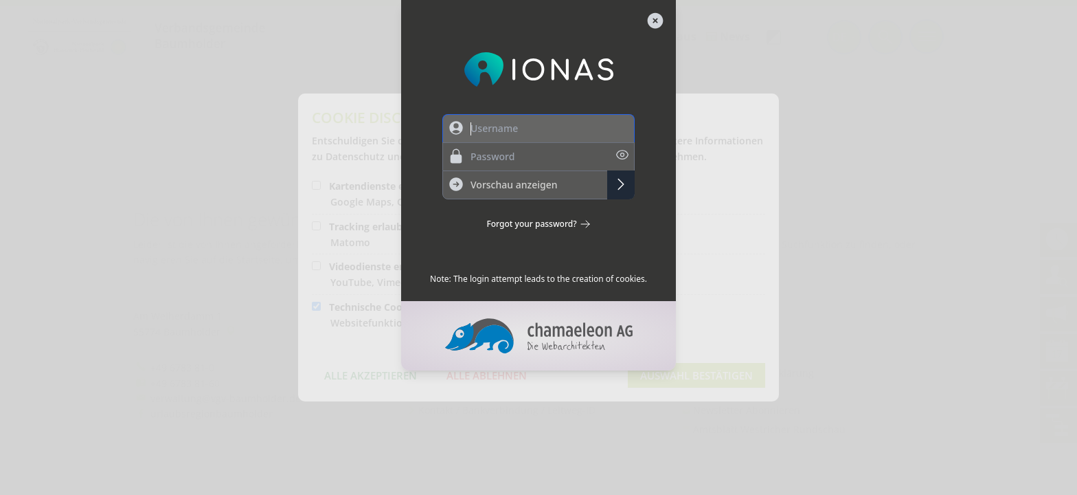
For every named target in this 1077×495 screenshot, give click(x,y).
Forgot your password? (538, 224)
